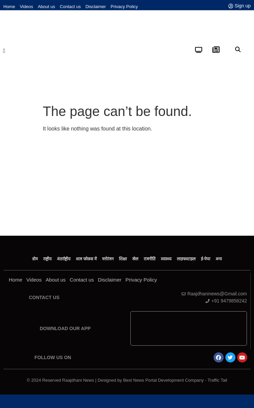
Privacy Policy (124, 6)
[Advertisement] (127, 185)
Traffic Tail (217, 380)
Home (9, 6)
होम (35, 259)
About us (46, 6)
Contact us (70, 6)
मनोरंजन (108, 259)
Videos (26, 6)
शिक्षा (123, 259)
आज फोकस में (86, 259)
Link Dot (127, 386)
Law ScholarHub (127, 385)
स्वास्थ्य (166, 259)
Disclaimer (96, 6)
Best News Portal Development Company (163, 380)
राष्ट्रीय (47, 259)
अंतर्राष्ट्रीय (63, 259)
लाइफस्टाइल (186, 259)
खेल (135, 259)
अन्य (219, 259)
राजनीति (150, 259)
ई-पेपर (206, 259)
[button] (4, 46)
